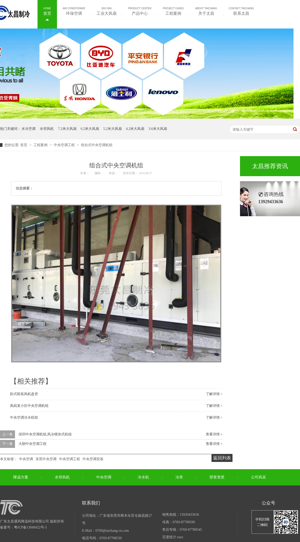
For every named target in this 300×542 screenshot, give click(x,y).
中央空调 (26, 459)
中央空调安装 (93, 459)
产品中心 (139, 11)
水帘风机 (47, 129)
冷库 (179, 477)
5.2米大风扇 (112, 129)
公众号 (268, 502)
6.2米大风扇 (90, 129)
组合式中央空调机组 (96, 145)
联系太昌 (241, 11)
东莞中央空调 (46, 459)
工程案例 (173, 11)
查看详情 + (214, 434)
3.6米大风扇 (157, 129)
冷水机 (143, 477)
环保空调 (74, 11)
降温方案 (20, 477)
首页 (47, 11)
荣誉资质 (217, 477)
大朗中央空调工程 (32, 444)
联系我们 (91, 502)
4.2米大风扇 (135, 129)
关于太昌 (206, 11)
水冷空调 (29, 129)
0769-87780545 (191, 529)
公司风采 (258, 477)
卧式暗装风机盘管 (24, 394)
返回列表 (222, 457)
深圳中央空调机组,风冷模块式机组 (45, 434)
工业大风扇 (106, 11)
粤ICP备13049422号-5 (30, 527)
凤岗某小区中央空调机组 (29, 406)
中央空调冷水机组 (24, 417)
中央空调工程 (65, 145)
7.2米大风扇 (67, 129)
